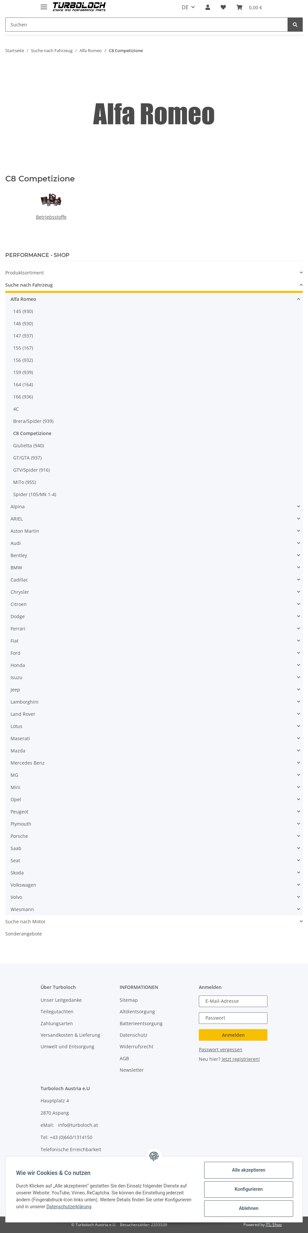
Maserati (20, 738)
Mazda (18, 750)
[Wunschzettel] (223, 7)
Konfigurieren (248, 1189)
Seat (15, 860)
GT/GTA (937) (27, 458)
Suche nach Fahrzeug (29, 285)
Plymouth (21, 824)
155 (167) (23, 348)
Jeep (15, 689)
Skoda (17, 872)
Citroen (19, 604)
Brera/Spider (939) (33, 421)
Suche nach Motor (25, 921)
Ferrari (18, 628)
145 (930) (23, 311)
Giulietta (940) (28, 445)
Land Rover (23, 714)
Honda (18, 665)
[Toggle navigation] (44, 4)
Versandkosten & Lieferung (70, 1035)
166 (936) (23, 397)
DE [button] (185, 7)
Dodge (18, 616)
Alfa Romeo (23, 299)
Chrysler (20, 592)
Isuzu (16, 677)
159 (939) (23, 372)
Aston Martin (25, 531)
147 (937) (23, 335)
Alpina (18, 506)
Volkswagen (23, 885)
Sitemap (129, 1000)
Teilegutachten (57, 1011)
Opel (16, 799)
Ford (15, 653)
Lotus (16, 726)
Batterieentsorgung (141, 1023)
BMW (16, 567)
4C (16, 409)
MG (14, 775)
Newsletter (132, 1070)
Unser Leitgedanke (61, 1000)
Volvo (16, 897)
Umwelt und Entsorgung (67, 1046)
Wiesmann (22, 909)
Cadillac (19, 580)
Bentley (19, 555)
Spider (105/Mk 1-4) (34, 494)
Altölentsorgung (137, 1011)
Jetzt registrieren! (241, 1059)
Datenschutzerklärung (68, 1206)
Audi (16, 543)
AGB (124, 1058)
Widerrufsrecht (136, 1046)
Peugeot (19, 811)
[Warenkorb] (249, 7)
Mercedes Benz (28, 763)
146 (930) (23, 323)
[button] (207, 7)
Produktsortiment (24, 272)
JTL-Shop (274, 1224)
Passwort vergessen (220, 1049)
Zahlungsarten (57, 1023)
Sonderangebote (23, 934)
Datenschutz (133, 1035)
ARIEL (17, 519)
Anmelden (233, 1035)
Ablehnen (248, 1208)
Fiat (14, 641)
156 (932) (23, 360)
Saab (16, 848)
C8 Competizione (32, 433)
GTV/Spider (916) (31, 470)
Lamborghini (25, 702)
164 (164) (23, 384)
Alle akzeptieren (248, 1170)
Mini (15, 787)
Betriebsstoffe (51, 217)
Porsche (19, 836)
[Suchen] (146, 24)
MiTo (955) (24, 482)
